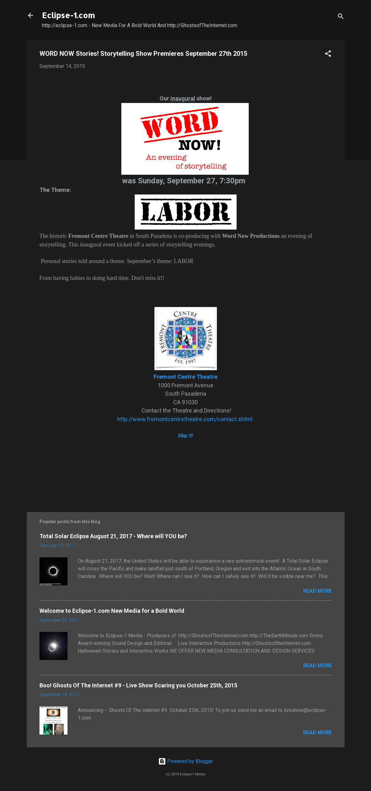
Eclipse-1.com (68, 15)
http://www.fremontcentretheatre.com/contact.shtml (185, 419)
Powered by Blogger (185, 761)
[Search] (341, 17)
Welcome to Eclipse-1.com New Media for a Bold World (111, 610)
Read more (317, 591)
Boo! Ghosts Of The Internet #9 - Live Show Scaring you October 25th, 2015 (138, 685)
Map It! (185, 436)
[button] (328, 55)
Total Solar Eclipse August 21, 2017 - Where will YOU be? (113, 536)
